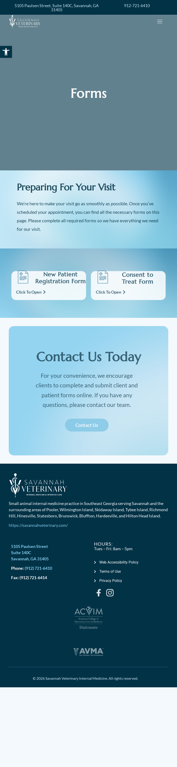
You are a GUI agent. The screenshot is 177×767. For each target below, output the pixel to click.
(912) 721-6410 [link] (38, 568)
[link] (6, 52)
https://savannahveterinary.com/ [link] (38, 525)
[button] (160, 22)
